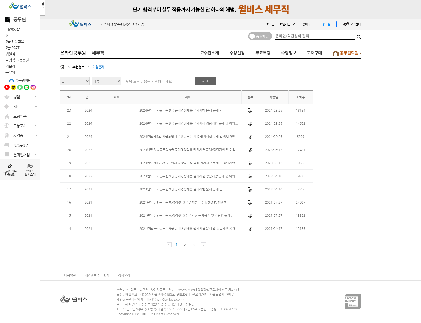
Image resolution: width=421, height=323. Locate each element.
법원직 (10, 54)
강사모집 (124, 275)
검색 (359, 36)
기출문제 (98, 67)
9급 (7, 35)
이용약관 (70, 275)
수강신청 (237, 53)
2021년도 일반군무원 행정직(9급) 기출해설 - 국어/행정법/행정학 (183, 202)
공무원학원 (23, 80)
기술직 (10, 66)
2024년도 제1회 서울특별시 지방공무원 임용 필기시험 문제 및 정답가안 (187, 136)
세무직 (98, 53)
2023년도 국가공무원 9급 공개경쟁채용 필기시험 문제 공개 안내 (182, 189)
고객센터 (355, 24)
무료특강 (262, 53)
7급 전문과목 (14, 41)
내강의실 (325, 24)
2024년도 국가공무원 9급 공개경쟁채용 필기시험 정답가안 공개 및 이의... (188, 123)
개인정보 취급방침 (97, 275)
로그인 (270, 24)
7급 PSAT (12, 48)
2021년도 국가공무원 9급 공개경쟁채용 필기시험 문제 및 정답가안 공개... (188, 228)
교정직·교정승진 (17, 60)
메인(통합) (12, 29)
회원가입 (287, 24)
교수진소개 (209, 53)
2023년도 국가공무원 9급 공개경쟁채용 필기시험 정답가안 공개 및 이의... (188, 176)
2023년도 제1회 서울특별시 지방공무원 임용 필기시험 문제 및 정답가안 (187, 163)
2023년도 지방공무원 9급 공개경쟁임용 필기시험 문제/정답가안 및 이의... (189, 150)
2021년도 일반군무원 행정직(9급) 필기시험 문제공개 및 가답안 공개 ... (186, 215)
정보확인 (182, 294)
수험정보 (288, 53)
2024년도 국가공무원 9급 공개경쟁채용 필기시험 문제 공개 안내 (182, 110)
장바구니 (307, 24)
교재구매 (314, 53)
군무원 (10, 72)
